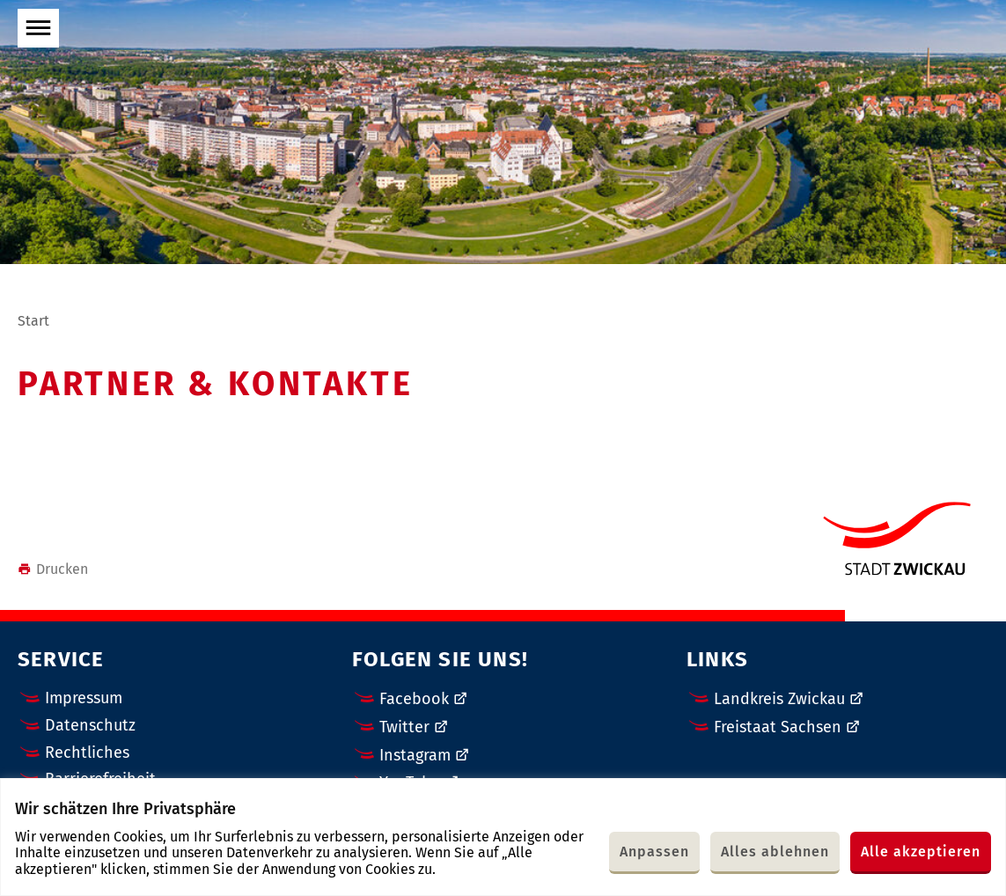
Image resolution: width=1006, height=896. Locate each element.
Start (33, 320)
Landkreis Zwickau (779, 699)
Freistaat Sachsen (777, 727)
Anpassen (654, 851)
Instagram (415, 755)
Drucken (53, 569)
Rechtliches (87, 752)
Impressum (83, 698)
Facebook (414, 699)
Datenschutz (90, 725)
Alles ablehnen (775, 851)
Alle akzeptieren (920, 851)
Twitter (404, 727)
